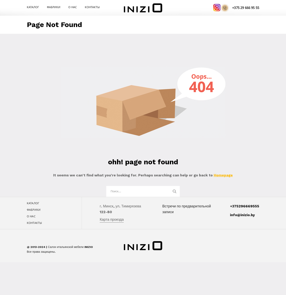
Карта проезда (112, 219)
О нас (72, 7)
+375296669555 (244, 206)
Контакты (92, 7)
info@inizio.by (242, 215)
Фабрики (53, 7)
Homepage (223, 175)
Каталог (33, 7)
